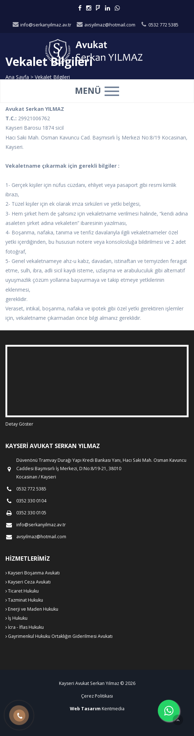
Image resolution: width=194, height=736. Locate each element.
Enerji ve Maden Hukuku (31, 609)
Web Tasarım (85, 709)
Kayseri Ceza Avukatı (28, 582)
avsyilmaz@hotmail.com (105, 25)
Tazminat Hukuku (24, 600)
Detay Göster (19, 424)
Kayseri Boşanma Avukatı (32, 573)
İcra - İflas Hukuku (24, 627)
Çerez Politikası (97, 696)
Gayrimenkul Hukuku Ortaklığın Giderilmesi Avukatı (59, 636)
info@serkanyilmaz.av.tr (41, 25)
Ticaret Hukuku (22, 591)
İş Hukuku (16, 618)
